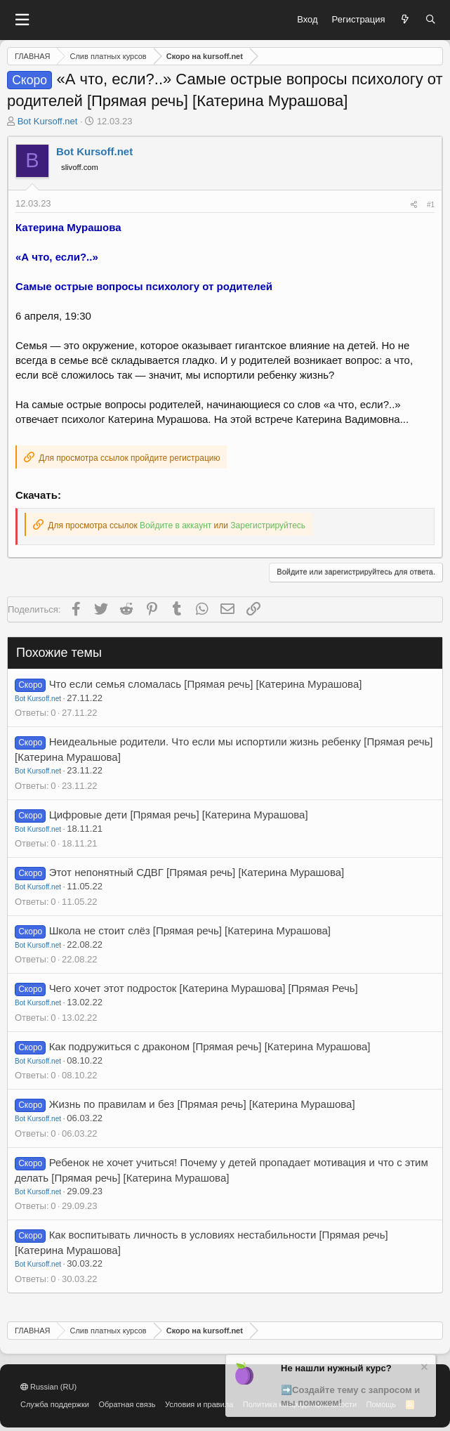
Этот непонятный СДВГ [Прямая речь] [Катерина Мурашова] (197, 872)
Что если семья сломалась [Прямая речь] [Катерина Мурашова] (205, 684)
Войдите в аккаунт (175, 525)
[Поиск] (431, 20)
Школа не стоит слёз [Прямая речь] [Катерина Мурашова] (190, 930)
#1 (431, 205)
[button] (21, 20)
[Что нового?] (405, 20)
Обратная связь (126, 1404)
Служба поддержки (54, 1404)
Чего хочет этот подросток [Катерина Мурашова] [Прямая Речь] (203, 988)
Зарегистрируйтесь (267, 525)
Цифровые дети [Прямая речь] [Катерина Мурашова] (178, 815)
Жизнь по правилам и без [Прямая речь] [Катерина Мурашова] (202, 1104)
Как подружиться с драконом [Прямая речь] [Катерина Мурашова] (210, 1046)
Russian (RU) (48, 1387)
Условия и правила (199, 1404)
